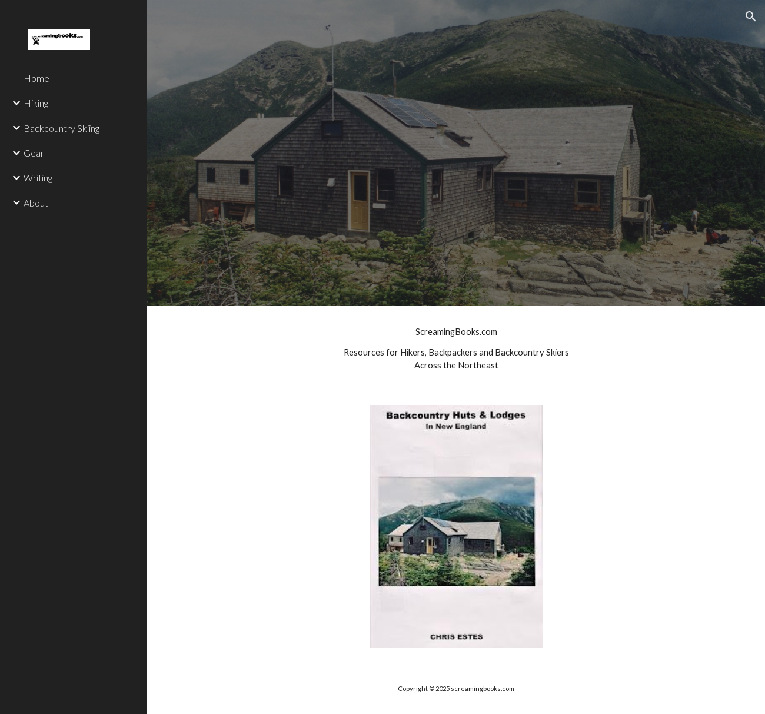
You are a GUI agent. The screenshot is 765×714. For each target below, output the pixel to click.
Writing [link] (38, 177)
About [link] (36, 202)
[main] (456, 348)
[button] (751, 16)
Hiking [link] (36, 102)
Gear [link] (34, 152)
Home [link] (36, 78)
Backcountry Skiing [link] (61, 128)
